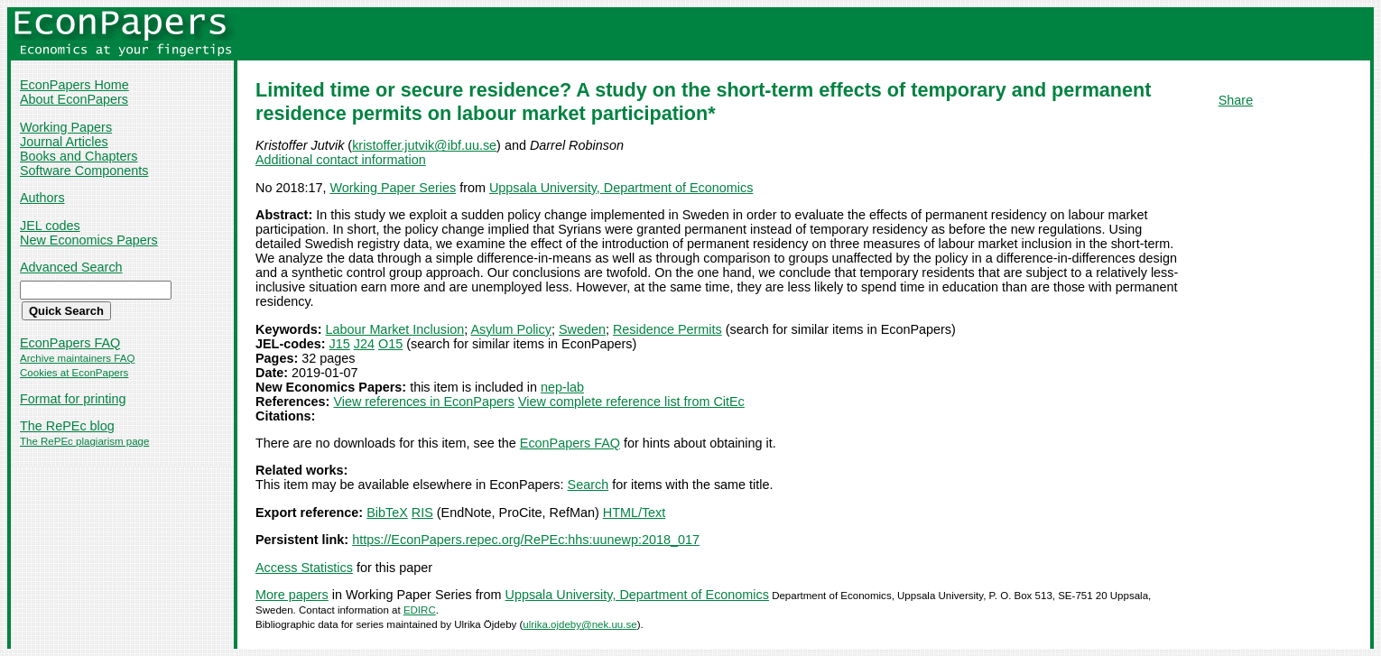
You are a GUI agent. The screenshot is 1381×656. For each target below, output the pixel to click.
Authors (42, 197)
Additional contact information (340, 159)
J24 (364, 344)
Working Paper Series (392, 187)
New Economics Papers (89, 240)
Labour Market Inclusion (395, 329)
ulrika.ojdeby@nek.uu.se (579, 624)
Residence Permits (667, 329)
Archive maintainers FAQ (77, 358)
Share (1236, 100)
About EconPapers (74, 99)
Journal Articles (64, 141)
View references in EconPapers (423, 401)
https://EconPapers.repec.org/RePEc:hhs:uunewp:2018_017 (526, 539)
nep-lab (562, 387)
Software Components (84, 170)
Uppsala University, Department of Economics (621, 187)
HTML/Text (634, 512)
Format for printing (73, 399)
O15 (390, 344)
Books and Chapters (78, 156)
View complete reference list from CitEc (631, 401)
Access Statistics (304, 567)
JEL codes (50, 225)
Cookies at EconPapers (74, 372)
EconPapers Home (74, 85)
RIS (422, 512)
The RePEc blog (67, 426)
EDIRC (419, 610)
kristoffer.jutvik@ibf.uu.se (424, 145)
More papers (292, 594)
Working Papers (66, 127)
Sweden (582, 329)
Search (588, 484)
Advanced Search (71, 267)
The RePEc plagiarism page (84, 441)
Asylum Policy (510, 329)
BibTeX (387, 512)
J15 (339, 344)
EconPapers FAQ (70, 343)
